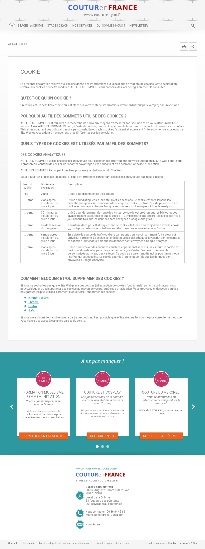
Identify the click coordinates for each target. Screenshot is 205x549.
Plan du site (28, 543)
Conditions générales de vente (113, 543)
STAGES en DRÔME (30, 25)
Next (193, 406)
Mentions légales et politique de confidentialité (65, 543)
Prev (11, 406)
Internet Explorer (38, 297)
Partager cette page (193, 46)
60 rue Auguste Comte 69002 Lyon (107, 490)
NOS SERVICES (82, 25)
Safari (32, 310)
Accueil (12, 25)
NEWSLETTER (139, 25)
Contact (12, 543)
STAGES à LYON (57, 25)
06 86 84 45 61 (116, 511)
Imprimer (184, 46)
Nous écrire (93, 524)
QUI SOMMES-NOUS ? (111, 25)
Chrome (33, 302)
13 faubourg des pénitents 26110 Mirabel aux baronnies (104, 502)
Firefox (32, 306)
